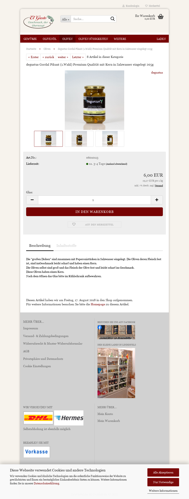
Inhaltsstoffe (66, 245)
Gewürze (30, 38)
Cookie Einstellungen (37, 366)
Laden (161, 38)
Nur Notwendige (163, 482)
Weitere (120, 38)
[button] (32, 199)
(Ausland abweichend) (116, 164)
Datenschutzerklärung (46, 483)
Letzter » (78, 57)
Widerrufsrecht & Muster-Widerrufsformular (52, 343)
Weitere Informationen (163, 490)
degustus (157, 72)
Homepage (98, 304)
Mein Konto (105, 414)
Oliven (67, 38)
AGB (26, 351)
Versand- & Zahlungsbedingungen (46, 336)
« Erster (33, 57)
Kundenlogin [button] (130, 5)
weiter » (63, 57)
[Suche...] (65, 18)
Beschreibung (40, 245)
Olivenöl (49, 38)
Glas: (29, 192)
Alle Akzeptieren (163, 472)
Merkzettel (152, 5)
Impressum (30, 328)
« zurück (48, 57)
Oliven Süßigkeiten (93, 38)
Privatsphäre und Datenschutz (43, 358)
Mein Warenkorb (108, 420)
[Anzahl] (94, 199)
